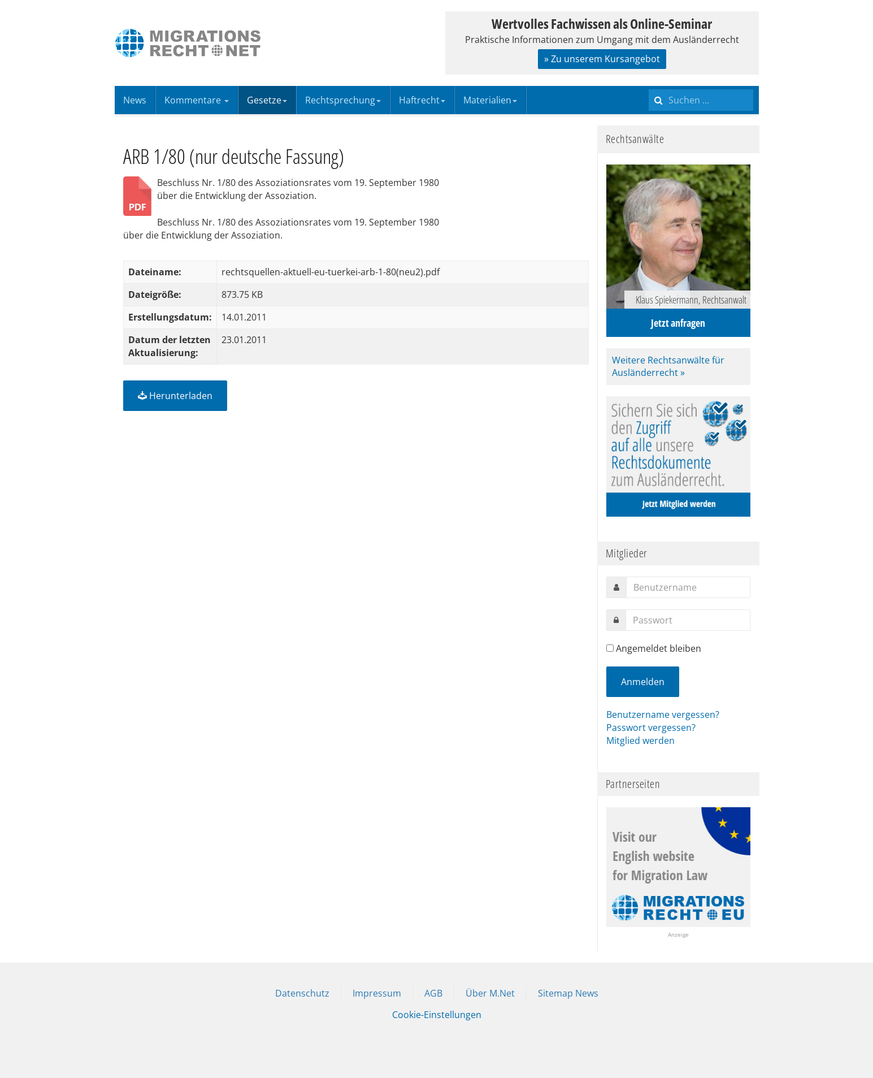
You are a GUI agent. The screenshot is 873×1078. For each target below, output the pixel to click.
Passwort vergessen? (651, 727)
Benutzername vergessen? (662, 714)
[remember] (610, 648)
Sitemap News (568, 993)
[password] (688, 620)
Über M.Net (490, 993)
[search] (701, 100)
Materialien (490, 100)
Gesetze (267, 100)
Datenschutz (302, 993)
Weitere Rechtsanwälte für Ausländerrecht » (668, 366)
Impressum (377, 993)
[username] (688, 587)
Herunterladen (175, 395)
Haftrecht (422, 100)
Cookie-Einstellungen (436, 1014)
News (134, 100)
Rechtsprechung (343, 100)
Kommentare (196, 100)
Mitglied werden (640, 740)
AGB (433, 993)
